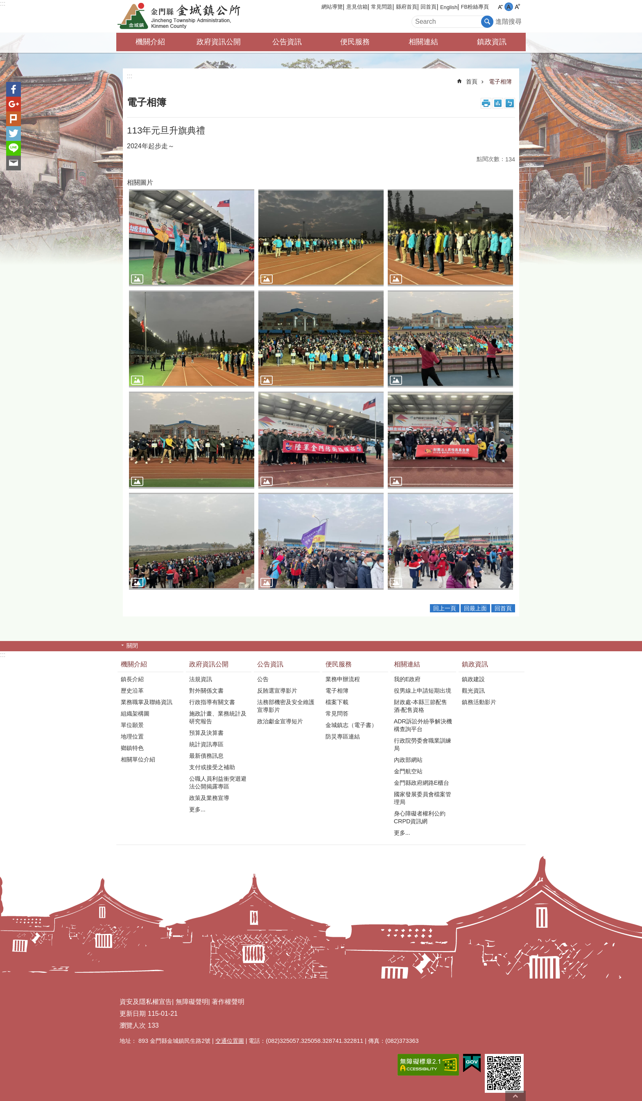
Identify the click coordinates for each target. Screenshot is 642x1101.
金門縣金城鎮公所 (188, 16)
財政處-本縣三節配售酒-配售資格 (421, 706)
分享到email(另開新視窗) (13, 163)
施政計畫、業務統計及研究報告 (217, 717)
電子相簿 (500, 81)
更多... (197, 809)
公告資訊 (287, 42)
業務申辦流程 (343, 679)
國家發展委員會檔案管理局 (422, 798)
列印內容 (486, 103)
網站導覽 (332, 7)
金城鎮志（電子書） (351, 725)
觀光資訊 (473, 690)
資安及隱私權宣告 (146, 1001)
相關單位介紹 (138, 759)
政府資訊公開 (219, 42)
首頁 (471, 81)
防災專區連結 (343, 736)
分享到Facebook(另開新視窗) (13, 89)
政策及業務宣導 (209, 798)
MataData (498, 103)
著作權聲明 (228, 1001)
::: (2, 3)
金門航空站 (408, 771)
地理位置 (132, 736)
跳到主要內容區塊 (4, 4)
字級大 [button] (517, 6)
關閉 (132, 645)
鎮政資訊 (491, 42)
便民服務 (355, 42)
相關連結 (423, 42)
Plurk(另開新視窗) (13, 118)
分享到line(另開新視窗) (13, 148)
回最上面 (475, 608)
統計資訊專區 (206, 744)
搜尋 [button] (487, 22)
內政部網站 (408, 760)
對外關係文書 (206, 690)
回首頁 (428, 7)
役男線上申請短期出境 (422, 690)
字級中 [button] (508, 6)
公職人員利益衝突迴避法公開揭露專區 (217, 782)
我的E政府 (407, 679)
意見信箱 (357, 7)
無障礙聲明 (192, 1001)
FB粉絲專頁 (475, 7)
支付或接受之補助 (212, 767)
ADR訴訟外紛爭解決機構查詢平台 (423, 725)
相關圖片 (140, 182)
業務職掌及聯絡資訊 (146, 702)
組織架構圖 (135, 713)
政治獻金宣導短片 (280, 721)
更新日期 (133, 1013)
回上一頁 (444, 608)
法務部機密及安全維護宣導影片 (285, 706)
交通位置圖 (229, 1041)
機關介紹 (150, 42)
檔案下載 (337, 702)
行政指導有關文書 (212, 702)
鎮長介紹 (132, 679)
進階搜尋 (508, 21)
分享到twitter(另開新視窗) (13, 133)
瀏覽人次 (133, 1025)
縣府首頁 (406, 7)
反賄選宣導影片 (277, 690)
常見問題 (381, 7)
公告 (263, 679)
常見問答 (337, 713)
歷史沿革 (132, 690)
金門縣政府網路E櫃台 (422, 782)
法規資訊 (200, 679)
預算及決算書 (206, 732)
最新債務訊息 (206, 755)
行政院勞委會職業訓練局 (422, 744)
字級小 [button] (500, 6)
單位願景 (132, 725)
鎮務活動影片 (479, 702)
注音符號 (509, 103)
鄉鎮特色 (132, 748)
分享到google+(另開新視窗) (13, 104)
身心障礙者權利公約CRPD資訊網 (419, 817)
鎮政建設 (473, 679)
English (448, 7)
